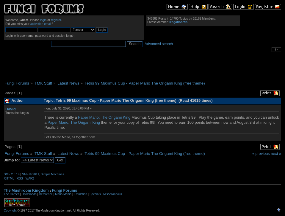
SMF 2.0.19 (12, 174)
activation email (40, 24)
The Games (11, 194)
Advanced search (159, 44)
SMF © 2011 (30, 174)
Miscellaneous (112, 194)
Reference (46, 194)
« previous (261, 153)
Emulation (80, 194)
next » (276, 153)
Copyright (10, 210)
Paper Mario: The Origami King (104, 117)
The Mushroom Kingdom (26, 190)
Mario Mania (63, 194)
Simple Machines (52, 174)
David (10, 109)
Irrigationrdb (178, 22)
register (56, 20)
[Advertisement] (142, 66)
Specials (95, 194)
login (43, 20)
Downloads (29, 194)
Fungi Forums (64, 190)
